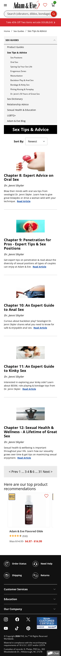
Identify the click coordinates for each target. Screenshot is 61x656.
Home (7, 31)
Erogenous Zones (18, 71)
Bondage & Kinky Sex (19, 84)
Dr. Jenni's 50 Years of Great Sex (25, 93)
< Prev (13, 471)
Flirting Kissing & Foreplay (22, 89)
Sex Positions (16, 57)
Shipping (13, 575)
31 (40, 471)
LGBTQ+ (11, 115)
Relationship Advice (18, 104)
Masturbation (16, 75)
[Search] (30, 14)
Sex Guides (19, 31)
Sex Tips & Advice (17, 52)
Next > (47, 471)
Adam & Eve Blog (16, 120)
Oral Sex (14, 62)
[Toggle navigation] (5, 5)
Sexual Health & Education (21, 109)
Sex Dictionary (15, 98)
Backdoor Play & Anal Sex (22, 80)
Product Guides (15, 47)
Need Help (42, 564)
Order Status (15, 564)
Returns (41, 575)
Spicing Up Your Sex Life (21, 66)
